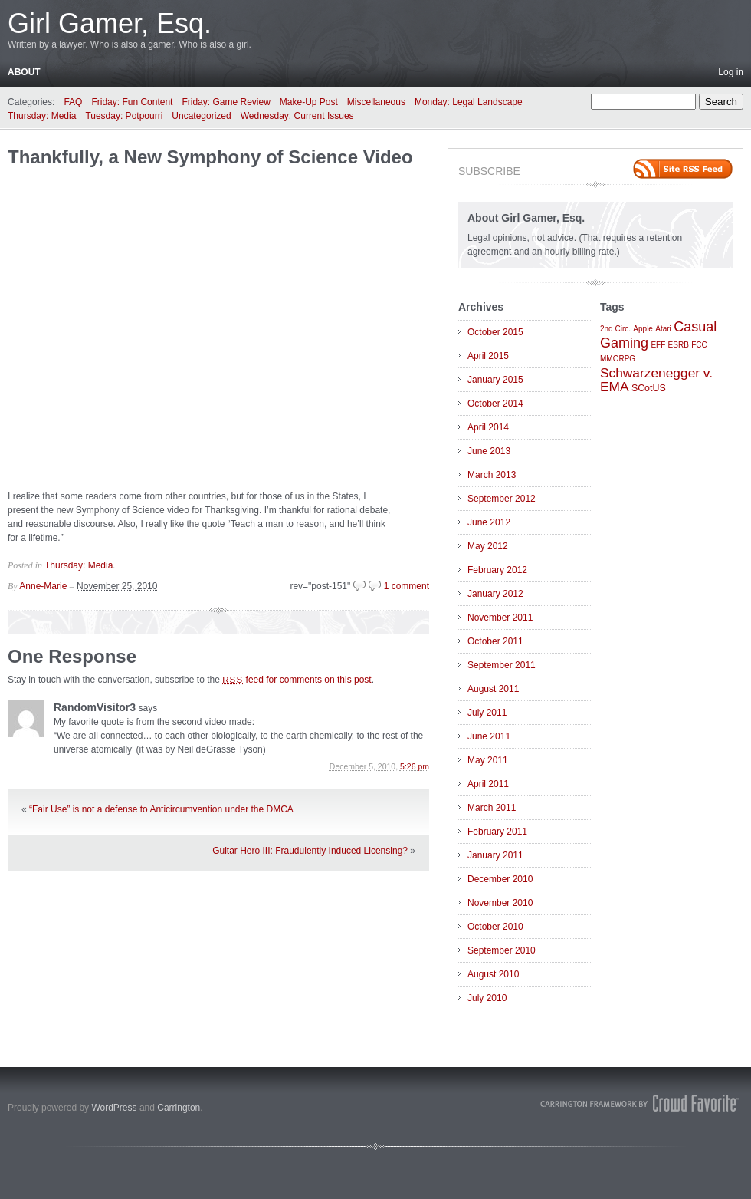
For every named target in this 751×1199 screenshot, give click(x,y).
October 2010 (495, 926)
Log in (730, 72)
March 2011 (491, 807)
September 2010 (501, 950)
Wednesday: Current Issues (297, 115)
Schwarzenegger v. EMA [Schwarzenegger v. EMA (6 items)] (656, 379)
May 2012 (487, 546)
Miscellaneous (376, 102)
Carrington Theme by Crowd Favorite (639, 1103)
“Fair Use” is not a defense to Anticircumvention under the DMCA (161, 809)
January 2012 (495, 593)
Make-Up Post (309, 102)
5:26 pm (414, 766)
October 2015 (495, 332)
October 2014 (495, 403)
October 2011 (495, 641)
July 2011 (487, 712)
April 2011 (488, 784)
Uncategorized (201, 115)
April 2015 (488, 356)
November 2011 (500, 617)
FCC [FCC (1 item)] (699, 345)
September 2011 (501, 665)
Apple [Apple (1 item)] (643, 328)
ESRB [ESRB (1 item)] (678, 345)
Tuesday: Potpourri (123, 115)
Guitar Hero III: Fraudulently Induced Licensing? (310, 850)
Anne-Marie (43, 586)
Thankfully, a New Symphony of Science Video (210, 157)
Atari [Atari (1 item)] (663, 328)
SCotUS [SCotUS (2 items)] (648, 388)
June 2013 (488, 451)
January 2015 (495, 379)
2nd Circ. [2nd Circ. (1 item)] (615, 328)
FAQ (73, 102)
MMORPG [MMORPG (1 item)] (617, 358)
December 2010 (500, 879)
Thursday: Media (42, 115)
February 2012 (497, 570)
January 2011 (495, 855)
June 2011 (488, 736)
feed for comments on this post (297, 679)
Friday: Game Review (226, 102)
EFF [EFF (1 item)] (658, 345)
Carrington (178, 1107)
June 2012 (488, 522)
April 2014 (488, 427)
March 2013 (491, 474)
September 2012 (501, 498)
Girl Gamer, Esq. (110, 23)
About (24, 72)
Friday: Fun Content (131, 102)
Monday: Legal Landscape (469, 102)
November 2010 (500, 903)
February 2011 (497, 831)
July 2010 (487, 998)
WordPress (113, 1107)
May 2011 (487, 760)
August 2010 (493, 974)
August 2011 (493, 688)
